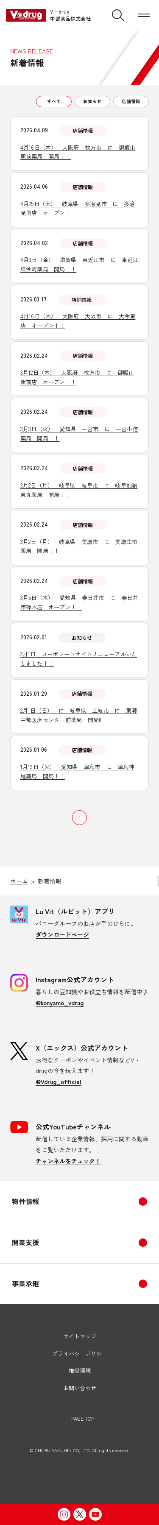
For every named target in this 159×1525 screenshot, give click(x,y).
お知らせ (92, 101)
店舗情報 (131, 101)
